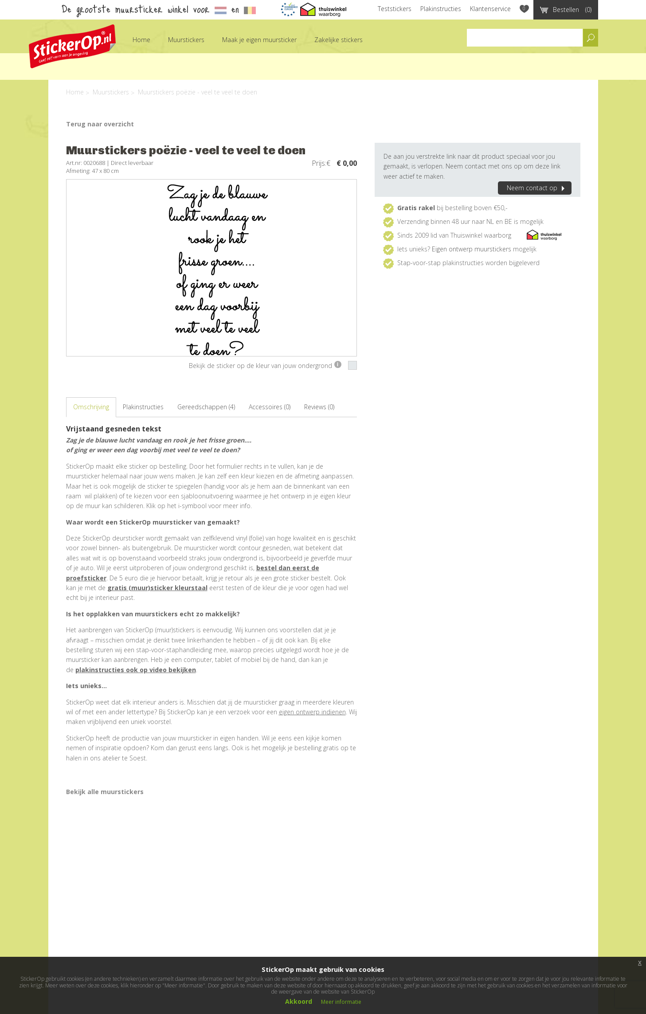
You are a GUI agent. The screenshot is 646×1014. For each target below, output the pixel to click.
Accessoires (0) (269, 407)
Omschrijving (91, 407)
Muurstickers (186, 39)
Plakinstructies (440, 8)
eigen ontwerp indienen (312, 712)
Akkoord (298, 1001)
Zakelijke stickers (338, 39)
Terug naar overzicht (100, 124)
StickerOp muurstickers (72, 46)
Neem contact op (537, 188)
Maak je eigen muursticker (259, 39)
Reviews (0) (319, 407)
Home (141, 39)
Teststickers (394, 8)
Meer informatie (341, 1002)
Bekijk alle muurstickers (105, 791)
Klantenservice (490, 8)
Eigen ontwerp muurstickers (471, 249)
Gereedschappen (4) (206, 407)
